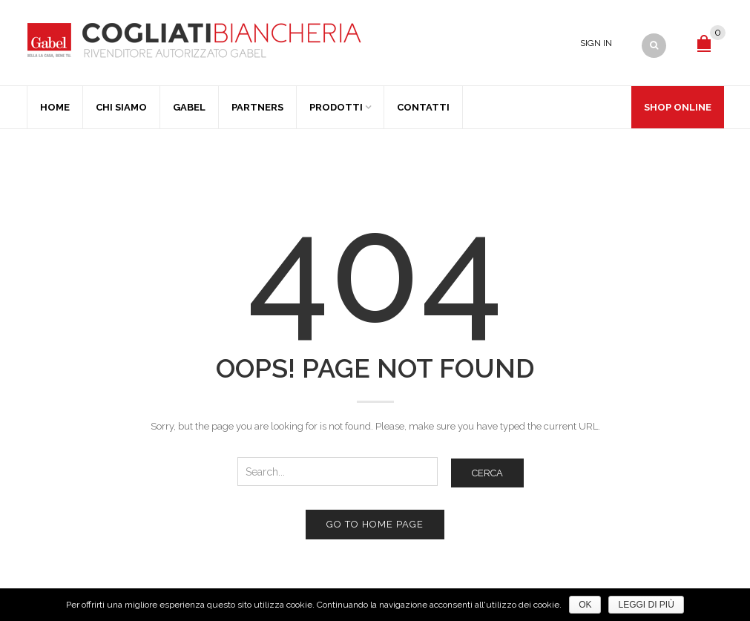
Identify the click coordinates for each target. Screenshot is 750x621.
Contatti (423, 107)
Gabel (189, 107)
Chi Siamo (121, 107)
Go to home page (375, 524)
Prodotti (336, 107)
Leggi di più (646, 604)
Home (55, 107)
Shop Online (677, 107)
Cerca (487, 473)
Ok (585, 604)
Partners (257, 107)
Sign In (596, 43)
